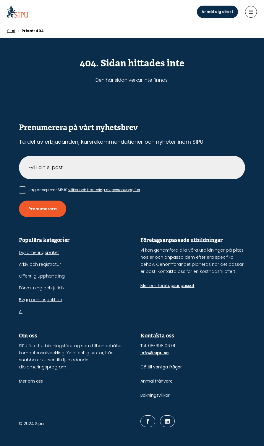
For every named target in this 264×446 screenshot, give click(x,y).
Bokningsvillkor (155, 395)
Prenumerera (42, 209)
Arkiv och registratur (40, 264)
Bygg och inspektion (40, 300)
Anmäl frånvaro (156, 381)
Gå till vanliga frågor (161, 367)
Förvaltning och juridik (42, 288)
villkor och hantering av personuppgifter (104, 189)
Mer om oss (31, 381)
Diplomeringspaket (39, 252)
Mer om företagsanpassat (167, 285)
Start (11, 30)
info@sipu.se (154, 353)
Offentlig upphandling (42, 276)
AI (20, 311)
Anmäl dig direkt (217, 11)
